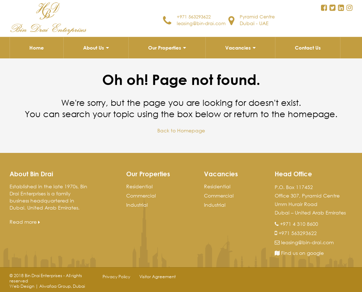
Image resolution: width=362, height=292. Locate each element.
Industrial (137, 204)
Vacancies (238, 48)
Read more (25, 221)
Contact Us (308, 48)
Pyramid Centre (259, 16)
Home (36, 48)
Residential (139, 186)
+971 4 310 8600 (299, 223)
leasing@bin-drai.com (192, 26)
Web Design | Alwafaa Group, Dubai (47, 286)
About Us (93, 48)
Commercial (141, 195)
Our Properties (164, 48)
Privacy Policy (116, 276)
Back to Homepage (181, 130)
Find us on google (299, 252)
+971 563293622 (196, 16)
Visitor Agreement (157, 276)
